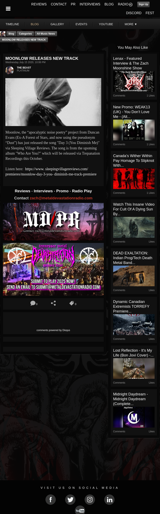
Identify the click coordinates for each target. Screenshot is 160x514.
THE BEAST (24, 67)
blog (35, 24)
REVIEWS (39, 4)
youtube (106, 24)
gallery (57, 24)
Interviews (44, 191)
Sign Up (143, 4)
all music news (46, 33)
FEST (150, 13)
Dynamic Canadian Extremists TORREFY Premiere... (131, 306)
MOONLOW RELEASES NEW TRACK (24, 39)
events (81, 24)
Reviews (23, 191)
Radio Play (82, 191)
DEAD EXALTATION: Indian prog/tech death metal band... (132, 258)
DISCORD (133, 13)
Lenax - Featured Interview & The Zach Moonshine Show (131, 63)
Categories (25, 33)
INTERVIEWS (90, 4)
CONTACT (59, 4)
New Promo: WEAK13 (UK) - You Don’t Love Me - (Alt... (131, 112)
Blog (11, 33)
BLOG (109, 4)
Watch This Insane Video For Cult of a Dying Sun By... (134, 209)
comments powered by (53, 330)
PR (73, 4)
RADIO (123, 4)
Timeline (12, 24)
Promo (63, 191)
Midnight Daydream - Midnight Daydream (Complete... (130, 399)
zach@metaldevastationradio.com (61, 198)
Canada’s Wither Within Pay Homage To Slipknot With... (133, 161)
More (131, 24)
